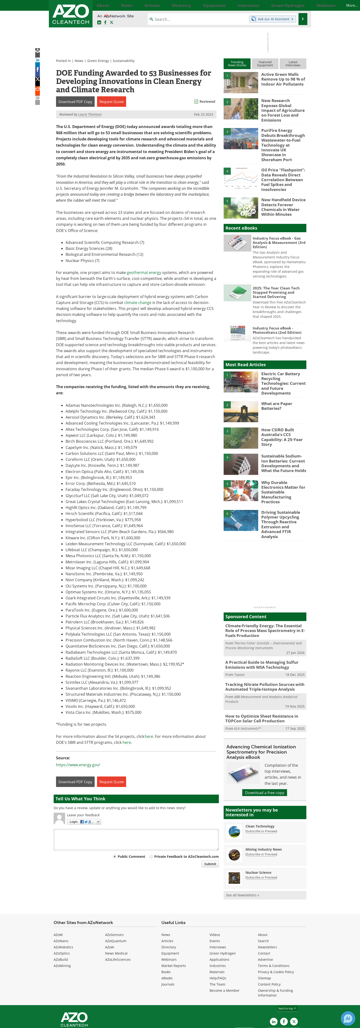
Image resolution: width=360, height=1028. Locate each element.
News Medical (116, 921)
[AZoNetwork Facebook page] (105, 22)
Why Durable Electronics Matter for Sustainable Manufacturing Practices (283, 468)
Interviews (218, 915)
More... (301, 5)
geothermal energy (144, 272)
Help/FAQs (218, 946)
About (262, 902)
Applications (219, 927)
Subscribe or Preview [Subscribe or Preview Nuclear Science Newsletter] (261, 843)
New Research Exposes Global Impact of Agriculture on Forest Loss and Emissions (281, 107)
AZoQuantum (115, 908)
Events (215, 908)
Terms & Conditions (273, 933)
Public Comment (131, 856)
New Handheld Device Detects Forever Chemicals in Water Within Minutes (281, 191)
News (79, 60)
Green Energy (98, 60)
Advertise (265, 927)
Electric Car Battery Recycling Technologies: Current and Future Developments (282, 365)
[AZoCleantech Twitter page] (111, 22)
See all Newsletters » (242, 860)
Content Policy (269, 952)
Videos (215, 902)
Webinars (169, 927)
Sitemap (264, 946)
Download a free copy (264, 758)
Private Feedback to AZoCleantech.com (186, 856)
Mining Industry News (264, 814)
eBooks (167, 946)
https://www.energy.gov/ (78, 764)
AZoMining (62, 933)
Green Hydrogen (223, 921)
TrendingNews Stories (237, 63)
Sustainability (123, 60)
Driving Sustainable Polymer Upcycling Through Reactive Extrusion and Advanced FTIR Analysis (283, 499)
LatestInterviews (293, 63)
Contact (264, 921)
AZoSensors (114, 902)
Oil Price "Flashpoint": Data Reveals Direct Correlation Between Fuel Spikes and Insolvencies (281, 167)
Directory (168, 915)
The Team (217, 952)
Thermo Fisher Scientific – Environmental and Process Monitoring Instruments (263, 614)
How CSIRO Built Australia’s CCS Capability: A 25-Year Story (280, 418)
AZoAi (109, 915)
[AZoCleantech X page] (294, 989)
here (149, 736)
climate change (137, 302)
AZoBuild (61, 927)
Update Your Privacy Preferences (90, 1022)
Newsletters (267, 915)
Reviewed (207, 101)
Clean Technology (260, 791)
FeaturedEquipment (265, 63)
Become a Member (225, 958)
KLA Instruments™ (247, 694)
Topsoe (239, 642)
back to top (287, 976)
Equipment (170, 921)
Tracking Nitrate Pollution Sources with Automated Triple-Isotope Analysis (261, 654)
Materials (217, 939)
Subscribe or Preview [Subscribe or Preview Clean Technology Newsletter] (261, 796)
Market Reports (173, 933)
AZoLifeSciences (118, 927)
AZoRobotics (63, 915)
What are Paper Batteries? (275, 387)
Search (263, 908)
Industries (218, 933)
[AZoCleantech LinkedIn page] (99, 22)
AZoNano (61, 908)
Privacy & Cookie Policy (276, 939)
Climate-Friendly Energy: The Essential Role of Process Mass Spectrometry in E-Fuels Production (264, 600)
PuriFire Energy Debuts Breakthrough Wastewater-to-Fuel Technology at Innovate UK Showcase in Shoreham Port (282, 137)
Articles (167, 908)
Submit (210, 864)
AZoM (58, 902)
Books (166, 939)
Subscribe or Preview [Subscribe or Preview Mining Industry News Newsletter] (261, 819)
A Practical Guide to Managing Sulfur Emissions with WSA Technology (258, 633)
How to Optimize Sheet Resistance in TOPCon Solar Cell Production (258, 684)
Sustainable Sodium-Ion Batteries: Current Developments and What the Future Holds (283, 444)
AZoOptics (62, 921)
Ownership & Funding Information (275, 960)
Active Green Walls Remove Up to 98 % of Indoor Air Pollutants (281, 78)
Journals (168, 952)
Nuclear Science (258, 838)
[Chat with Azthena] (348, 1018)
